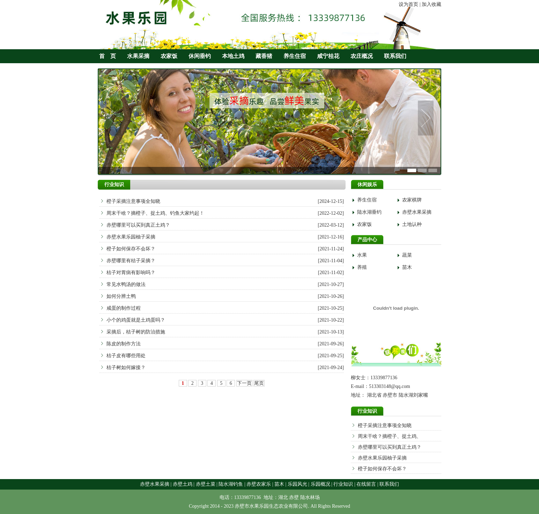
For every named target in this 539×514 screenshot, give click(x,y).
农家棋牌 (412, 200)
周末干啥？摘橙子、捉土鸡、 (389, 436)
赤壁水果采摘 (416, 212)
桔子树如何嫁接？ (126, 367)
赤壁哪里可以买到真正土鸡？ (389, 447)
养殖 (362, 267)
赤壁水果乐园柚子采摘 (382, 458)
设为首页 (408, 4)
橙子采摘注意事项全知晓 (385, 425)
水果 (362, 255)
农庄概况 (361, 56)
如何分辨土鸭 (121, 296)
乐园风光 (297, 484)
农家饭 (169, 56)
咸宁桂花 (328, 56)
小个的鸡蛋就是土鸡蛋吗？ (135, 320)
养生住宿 (294, 56)
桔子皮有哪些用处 (126, 355)
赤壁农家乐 (258, 484)
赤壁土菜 (205, 484)
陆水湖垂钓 (369, 212)
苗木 (407, 267)
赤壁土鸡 (182, 484)
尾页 (259, 383)
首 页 (107, 56)
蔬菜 (407, 255)
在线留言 (366, 484)
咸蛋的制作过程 (123, 308)
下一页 (244, 383)
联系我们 (395, 56)
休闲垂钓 (200, 56)
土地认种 (412, 224)
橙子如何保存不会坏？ (382, 468)
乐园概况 (320, 484)
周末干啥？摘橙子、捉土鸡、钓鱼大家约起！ (155, 213)
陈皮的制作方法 (123, 343)
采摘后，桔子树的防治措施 (135, 332)
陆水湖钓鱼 (231, 484)
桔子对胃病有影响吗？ (130, 272)
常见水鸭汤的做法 (126, 284)
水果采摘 (138, 56)
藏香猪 (264, 56)
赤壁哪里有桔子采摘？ (130, 260)
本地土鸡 (233, 56)
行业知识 (343, 484)
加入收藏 (431, 4)
